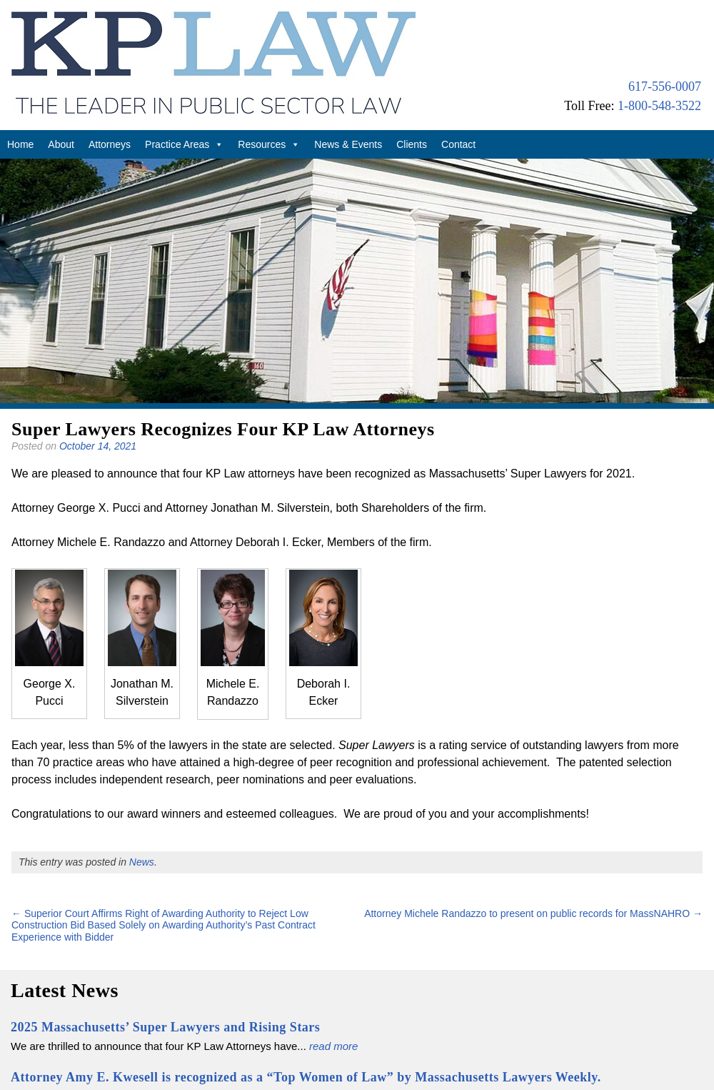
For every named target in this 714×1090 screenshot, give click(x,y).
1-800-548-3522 (659, 106)
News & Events (348, 144)
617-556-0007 (664, 86)
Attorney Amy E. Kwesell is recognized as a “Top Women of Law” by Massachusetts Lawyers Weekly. (306, 1077)
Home (20, 144)
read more (333, 1046)
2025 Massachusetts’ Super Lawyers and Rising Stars (165, 1027)
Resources (269, 144)
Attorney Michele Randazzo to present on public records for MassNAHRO (533, 913)
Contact (458, 144)
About (61, 144)
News (141, 862)
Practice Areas (184, 144)
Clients (411, 144)
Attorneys (110, 144)
